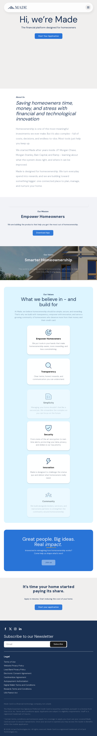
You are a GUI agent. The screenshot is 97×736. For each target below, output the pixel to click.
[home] (17, 7)
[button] (88, 7)
